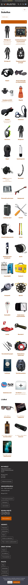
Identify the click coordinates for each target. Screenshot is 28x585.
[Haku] (18, 4)
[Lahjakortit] (21, 411)
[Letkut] (7, 173)
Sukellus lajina (5, 17)
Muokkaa (10, 582)
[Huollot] (21, 213)
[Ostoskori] (23, 4)
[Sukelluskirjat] (7, 450)
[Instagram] (5, 513)
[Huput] (7, 154)
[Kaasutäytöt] (7, 271)
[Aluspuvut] (21, 134)
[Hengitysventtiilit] (7, 95)
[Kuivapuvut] (7, 56)
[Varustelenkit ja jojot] (7, 349)
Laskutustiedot (5, 505)
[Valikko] (1, 4)
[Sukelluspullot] (21, 154)
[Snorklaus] (7, 134)
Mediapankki (4, 571)
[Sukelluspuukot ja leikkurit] (7, 252)
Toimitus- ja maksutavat (7, 538)
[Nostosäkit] (7, 310)
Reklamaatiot (5, 531)
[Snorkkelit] (21, 173)
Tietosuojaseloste (6, 556)
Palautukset (4, 527)
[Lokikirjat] (7, 368)
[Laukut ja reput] (7, 213)
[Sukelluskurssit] (7, 388)
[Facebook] (2, 513)
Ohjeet (3, 534)
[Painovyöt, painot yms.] (7, 193)
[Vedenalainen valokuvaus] (21, 349)
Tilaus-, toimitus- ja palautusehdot (9, 541)
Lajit (3, 9)
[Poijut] (21, 232)
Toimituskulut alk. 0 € (20, 1)
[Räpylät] (21, 95)
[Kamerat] (21, 430)
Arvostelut (7, 1)
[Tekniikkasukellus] (21, 368)
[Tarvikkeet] (21, 388)
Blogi (3, 564)
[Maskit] (7, 76)
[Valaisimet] (21, 114)
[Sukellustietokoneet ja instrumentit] (21, 36)
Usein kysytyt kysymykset (7, 498)
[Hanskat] (7, 114)
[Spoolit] (21, 290)
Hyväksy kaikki (16, 582)
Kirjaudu (4, 549)
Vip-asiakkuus (5, 553)
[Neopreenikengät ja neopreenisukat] (21, 76)
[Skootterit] (21, 329)
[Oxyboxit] (21, 271)
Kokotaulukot (5, 568)
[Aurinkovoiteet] (7, 430)
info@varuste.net (5, 490)
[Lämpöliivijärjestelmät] (7, 232)
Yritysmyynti (4, 502)
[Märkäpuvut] (7, 36)
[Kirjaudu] (20, 4)
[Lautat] (7, 329)
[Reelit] (21, 252)
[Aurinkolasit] (7, 411)
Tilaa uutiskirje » (6, 518)
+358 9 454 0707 (8, 488)
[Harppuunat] (21, 193)
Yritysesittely (5, 575)
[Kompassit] (7, 290)
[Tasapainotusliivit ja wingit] (21, 56)
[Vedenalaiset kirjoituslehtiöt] (21, 310)
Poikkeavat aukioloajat (6, 481)
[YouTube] (8, 513)
